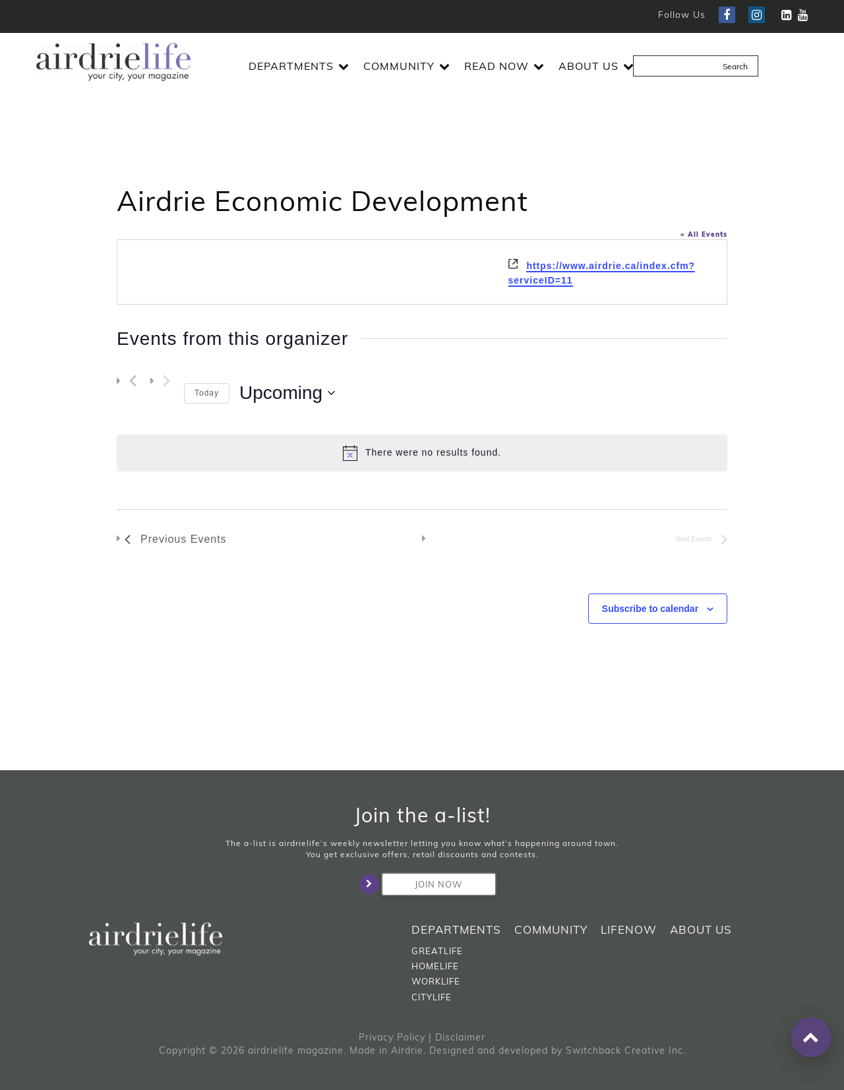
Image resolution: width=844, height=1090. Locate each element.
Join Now (422, 884)
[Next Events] (166, 381)
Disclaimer (460, 1037)
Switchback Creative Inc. (626, 1050)
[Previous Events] (132, 381)
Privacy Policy (392, 1037)
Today (207, 393)
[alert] (422, 453)
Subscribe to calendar (650, 608)
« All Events (703, 234)
